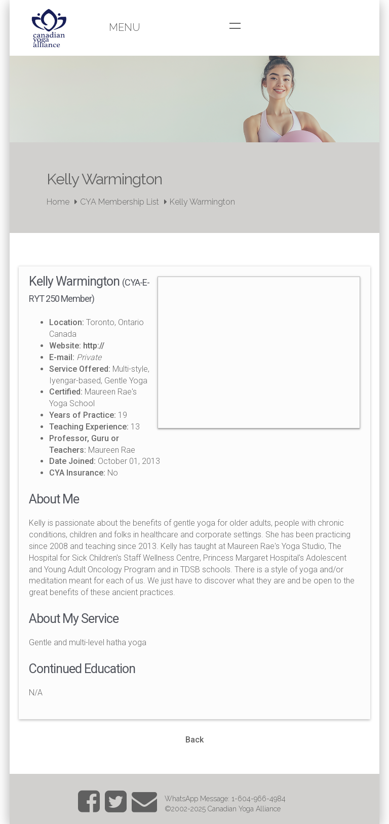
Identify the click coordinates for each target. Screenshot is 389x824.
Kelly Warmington (202, 202)
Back (194, 739)
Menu (124, 27)
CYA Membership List (119, 202)
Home (58, 202)
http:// (93, 345)
